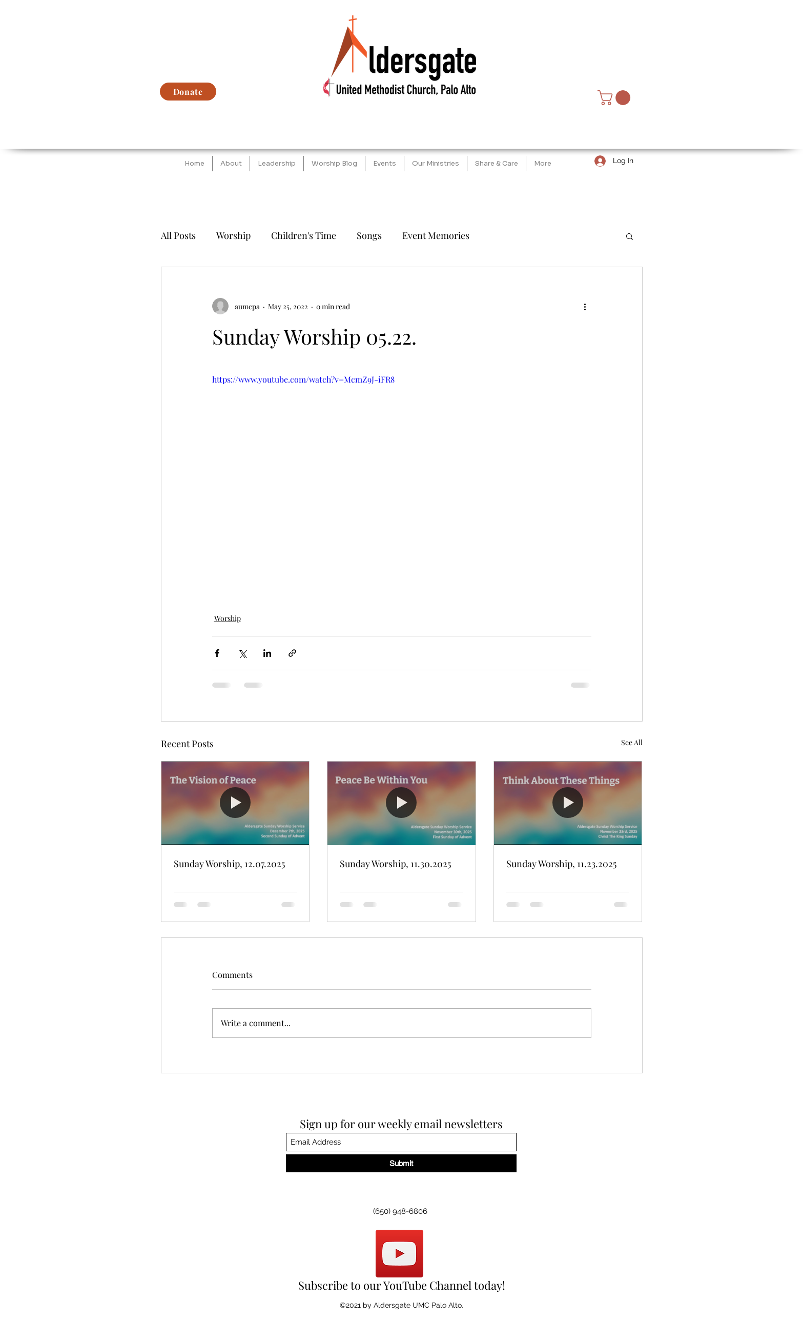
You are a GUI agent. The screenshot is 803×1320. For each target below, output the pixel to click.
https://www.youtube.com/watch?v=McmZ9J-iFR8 (303, 379)
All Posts (178, 235)
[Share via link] (292, 653)
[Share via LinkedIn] (267, 653)
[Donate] (188, 92)
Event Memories (435, 235)
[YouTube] (399, 1253)
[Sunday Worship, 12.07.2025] (235, 803)
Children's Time (303, 235)
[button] (616, 97)
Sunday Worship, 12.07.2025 (229, 863)
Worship (233, 235)
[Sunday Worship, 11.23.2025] (568, 803)
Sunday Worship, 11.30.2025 (395, 863)
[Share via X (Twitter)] (242, 653)
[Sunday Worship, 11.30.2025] (401, 803)
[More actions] (585, 306)
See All (632, 742)
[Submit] (401, 1163)
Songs (369, 235)
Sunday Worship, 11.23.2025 (561, 863)
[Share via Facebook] (217, 653)
